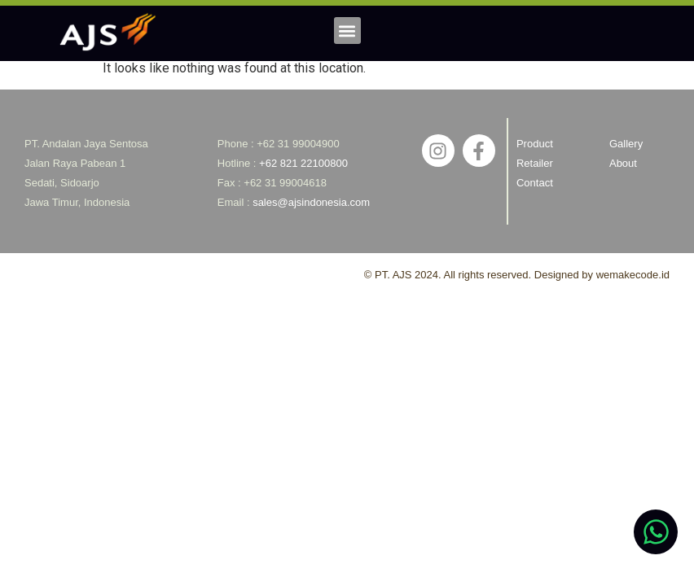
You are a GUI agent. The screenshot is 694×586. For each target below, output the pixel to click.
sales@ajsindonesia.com (311, 202)
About (623, 163)
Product (534, 144)
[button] (347, 30)
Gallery (626, 144)
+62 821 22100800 (303, 163)
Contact (534, 183)
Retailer (534, 163)
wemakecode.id (633, 275)
